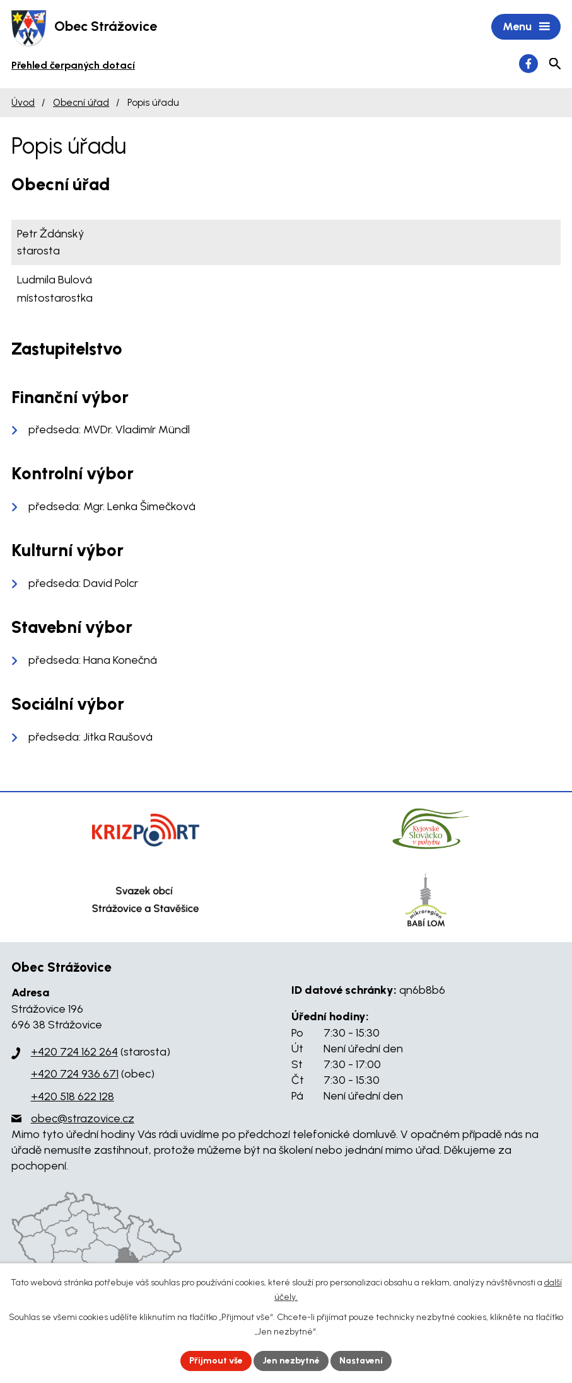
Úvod (23, 102)
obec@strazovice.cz (82, 1118)
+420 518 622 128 (72, 1096)
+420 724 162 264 (74, 1052)
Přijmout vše (216, 1360)
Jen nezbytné (291, 1360)
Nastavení (361, 1360)
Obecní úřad (81, 102)
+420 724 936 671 (75, 1074)
